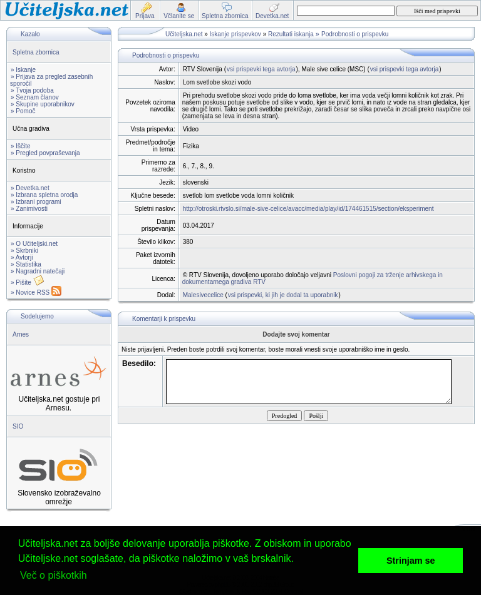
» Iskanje (23, 69)
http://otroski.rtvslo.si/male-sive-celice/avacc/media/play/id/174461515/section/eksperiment (308, 208)
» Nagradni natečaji (38, 271)
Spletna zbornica (36, 52)
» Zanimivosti (29, 208)
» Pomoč (23, 111)
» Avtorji (22, 257)
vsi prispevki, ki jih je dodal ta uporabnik (283, 295)
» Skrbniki (24, 250)
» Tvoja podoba (32, 90)
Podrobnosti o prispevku (354, 34)
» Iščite (21, 146)
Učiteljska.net (183, 34)
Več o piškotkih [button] (53, 575)
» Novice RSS (36, 292)
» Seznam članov (35, 97)
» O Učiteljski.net (34, 243)
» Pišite (27, 282)
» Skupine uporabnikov (43, 104)
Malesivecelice (203, 295)
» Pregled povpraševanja (45, 153)
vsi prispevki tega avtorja (261, 69)
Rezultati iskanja (291, 34)
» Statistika (26, 264)
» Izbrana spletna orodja (44, 194)
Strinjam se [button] (410, 561)
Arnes (21, 334)
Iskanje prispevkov (235, 34)
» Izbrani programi (36, 201)
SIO (18, 426)
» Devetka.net (30, 188)
